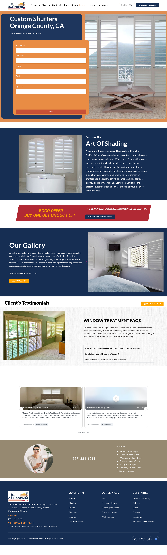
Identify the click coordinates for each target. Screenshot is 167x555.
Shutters (83, 5)
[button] (86, 262)
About (106, 5)
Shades (35, 5)
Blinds (46, 5)
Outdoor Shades (61, 5)
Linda (87, 433)
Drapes (74, 5)
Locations (95, 5)
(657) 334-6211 (83, 458)
